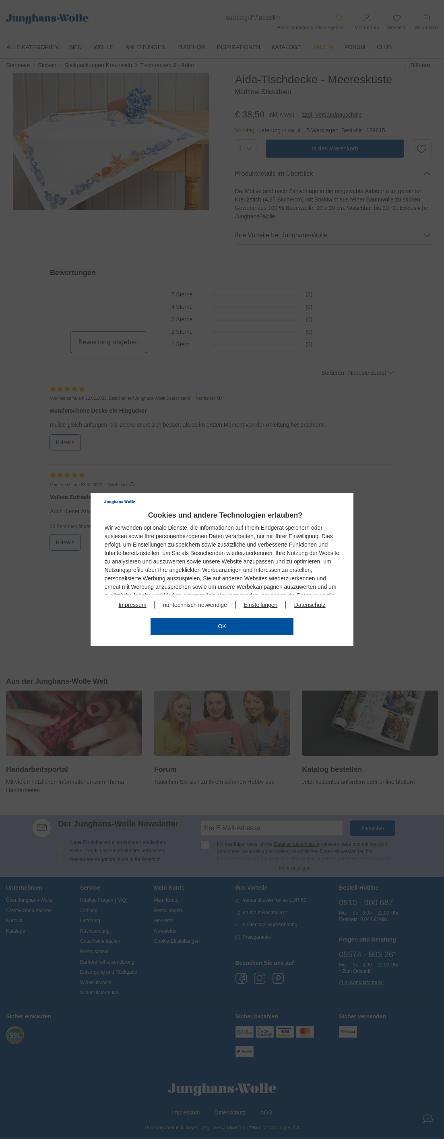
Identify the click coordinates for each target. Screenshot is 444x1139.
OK (222, 626)
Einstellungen (260, 605)
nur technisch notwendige (195, 605)
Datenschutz (310, 605)
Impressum (132, 605)
